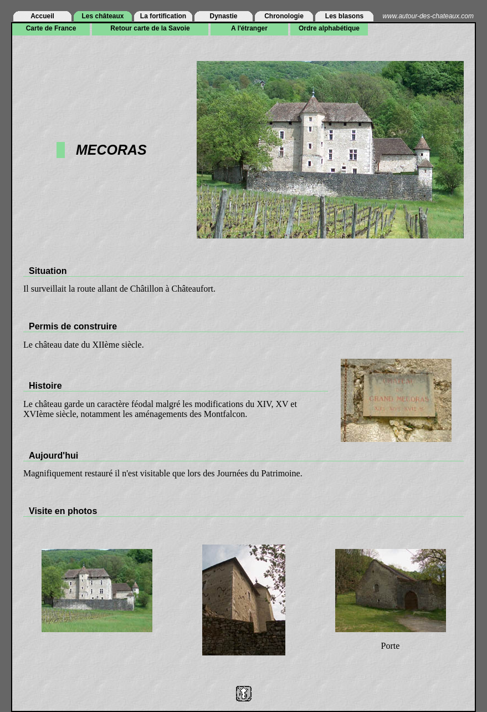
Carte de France (51, 28)
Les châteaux (102, 16)
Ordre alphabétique (329, 28)
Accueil (42, 16)
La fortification (163, 16)
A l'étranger (249, 28)
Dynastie (223, 16)
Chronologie (284, 16)
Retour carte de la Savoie (149, 28)
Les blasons (344, 16)
